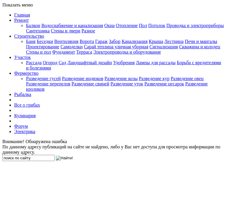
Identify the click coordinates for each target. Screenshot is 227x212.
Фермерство (26, 73)
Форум (21, 126)
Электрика (24, 131)
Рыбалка (22, 94)
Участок (22, 57)
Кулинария (25, 115)
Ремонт (21, 20)
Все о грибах (27, 104)
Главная (22, 14)
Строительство (29, 36)
